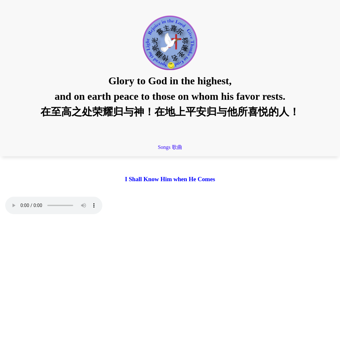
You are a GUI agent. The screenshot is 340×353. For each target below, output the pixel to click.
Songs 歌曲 (170, 147)
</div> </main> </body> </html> (170, 281)
